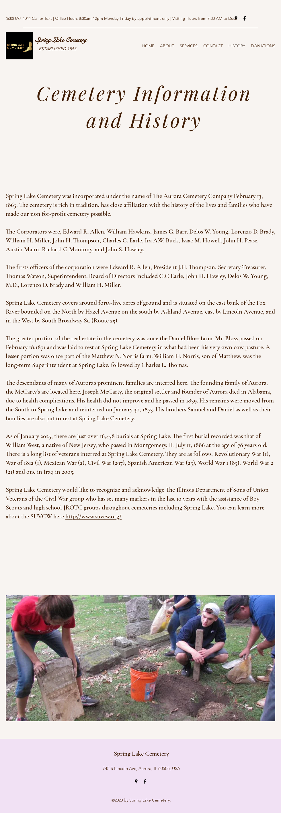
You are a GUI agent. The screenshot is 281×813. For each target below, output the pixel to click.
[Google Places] (236, 18)
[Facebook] (244, 18)
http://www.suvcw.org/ (93, 516)
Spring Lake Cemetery (61, 40)
